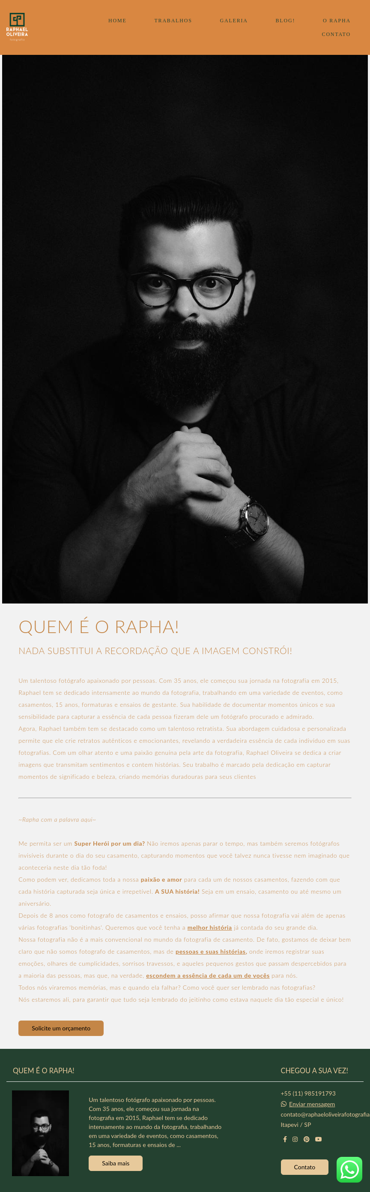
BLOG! (285, 21)
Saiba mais (115, 1162)
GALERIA (234, 21)
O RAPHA (337, 21)
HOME (117, 21)
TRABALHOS (173, 21)
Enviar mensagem (312, 1103)
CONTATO (336, 34)
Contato (305, 1165)
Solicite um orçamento (61, 1028)
